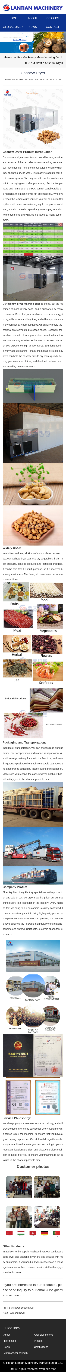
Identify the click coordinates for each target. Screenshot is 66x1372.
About (7, 1334)
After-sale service (43, 1334)
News (7, 1347)
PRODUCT (52, 18)
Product (38, 1340)
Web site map (47, 1368)
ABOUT (32, 18)
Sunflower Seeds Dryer (21, 1307)
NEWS (33, 26)
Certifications (41, 1347)
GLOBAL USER (13, 26)
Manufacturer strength (16, 1353)
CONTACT (52, 26)
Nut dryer (36, 62)
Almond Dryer (17, 1313)
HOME (13, 18)
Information (10, 1340)
